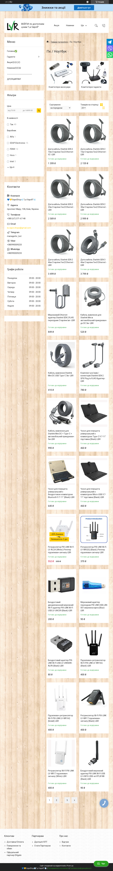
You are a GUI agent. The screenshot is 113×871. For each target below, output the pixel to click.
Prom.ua (70, 866)
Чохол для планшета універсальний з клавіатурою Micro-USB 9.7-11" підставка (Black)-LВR (93, 493)
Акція (56, 25)
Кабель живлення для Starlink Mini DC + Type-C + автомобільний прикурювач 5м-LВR (61, 435)
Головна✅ (12, 51)
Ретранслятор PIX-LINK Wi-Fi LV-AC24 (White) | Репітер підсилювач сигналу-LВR (61, 550)
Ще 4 (12, 167)
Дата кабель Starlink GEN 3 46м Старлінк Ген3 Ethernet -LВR (94, 262)
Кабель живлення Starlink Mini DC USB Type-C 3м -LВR (60, 374)
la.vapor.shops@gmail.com (19, 228)
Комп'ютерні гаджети (91, 87)
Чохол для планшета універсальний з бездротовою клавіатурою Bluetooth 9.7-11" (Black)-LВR (61, 493)
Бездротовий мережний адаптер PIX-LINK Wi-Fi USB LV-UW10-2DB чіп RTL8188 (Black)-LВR (93, 775)
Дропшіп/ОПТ (40, 842)
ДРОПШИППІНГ (14, 79)
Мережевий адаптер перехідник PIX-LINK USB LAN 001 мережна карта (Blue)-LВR (94, 606)
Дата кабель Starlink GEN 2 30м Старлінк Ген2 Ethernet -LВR (94, 207)
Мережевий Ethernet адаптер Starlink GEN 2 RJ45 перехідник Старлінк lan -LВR (61, 318)
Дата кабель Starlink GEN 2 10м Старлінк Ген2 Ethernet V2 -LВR (60, 152)
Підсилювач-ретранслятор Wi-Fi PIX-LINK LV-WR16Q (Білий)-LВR (60, 718)
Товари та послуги (59, 42)
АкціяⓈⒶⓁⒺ (13, 62)
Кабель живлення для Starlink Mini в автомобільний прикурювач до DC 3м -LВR (94, 319)
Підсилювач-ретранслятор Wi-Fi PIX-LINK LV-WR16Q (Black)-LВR (93, 663)
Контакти (66, 846)
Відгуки (65, 842)
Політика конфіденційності (80, 868)
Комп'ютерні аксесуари (59, 87)
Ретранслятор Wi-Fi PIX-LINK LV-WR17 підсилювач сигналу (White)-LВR (61, 773)
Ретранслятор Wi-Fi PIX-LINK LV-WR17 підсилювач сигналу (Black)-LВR (93, 718)
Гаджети (11, 57)
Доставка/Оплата (15, 842)
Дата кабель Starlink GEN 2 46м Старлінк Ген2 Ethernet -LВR (61, 262)
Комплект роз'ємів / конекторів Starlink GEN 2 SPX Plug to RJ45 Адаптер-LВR (93, 377)
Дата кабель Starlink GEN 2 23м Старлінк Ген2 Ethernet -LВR (61, 207)
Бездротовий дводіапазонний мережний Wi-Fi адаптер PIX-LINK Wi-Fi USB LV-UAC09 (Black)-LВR (60, 606)
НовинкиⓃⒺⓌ (14, 68)
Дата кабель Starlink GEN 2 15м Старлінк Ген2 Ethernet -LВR (94, 152)
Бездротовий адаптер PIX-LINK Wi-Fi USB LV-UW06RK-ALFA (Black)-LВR (60, 663)
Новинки (70, 25)
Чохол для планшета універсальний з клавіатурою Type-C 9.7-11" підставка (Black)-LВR (93, 435)
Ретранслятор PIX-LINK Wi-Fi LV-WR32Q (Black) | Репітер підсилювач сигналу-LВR (93, 550)
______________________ (19, 73)
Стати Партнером (42, 846)
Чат (101, 863)
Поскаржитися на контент (58, 868)
